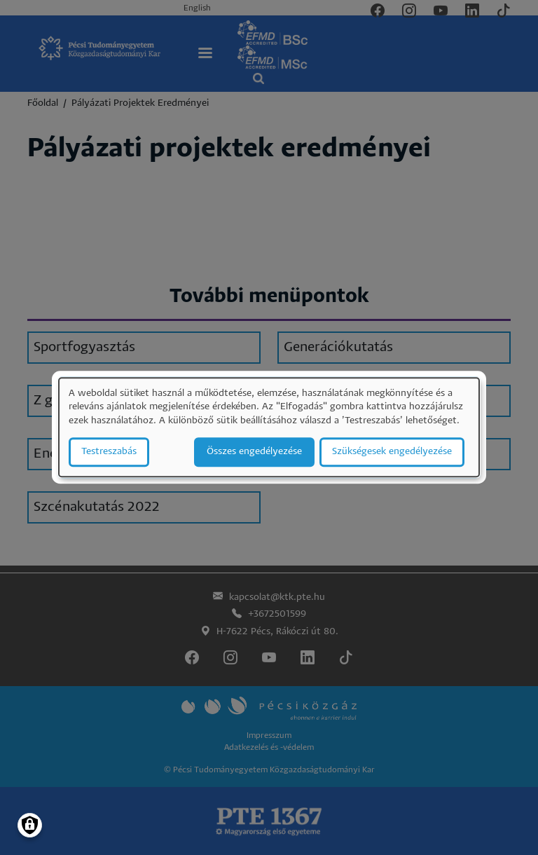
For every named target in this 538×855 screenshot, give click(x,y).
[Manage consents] (30, 825)
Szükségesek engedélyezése (392, 452)
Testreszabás (109, 452)
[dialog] (269, 427)
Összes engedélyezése (254, 452)
